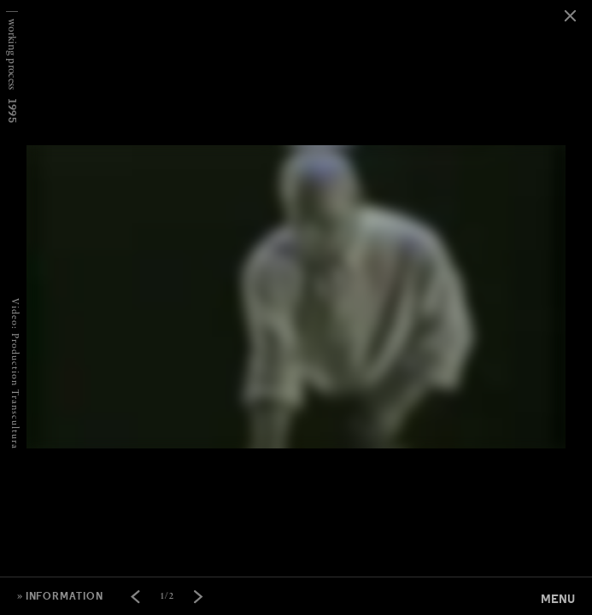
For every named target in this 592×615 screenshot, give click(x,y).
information (64, 595)
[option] (296, 0)
